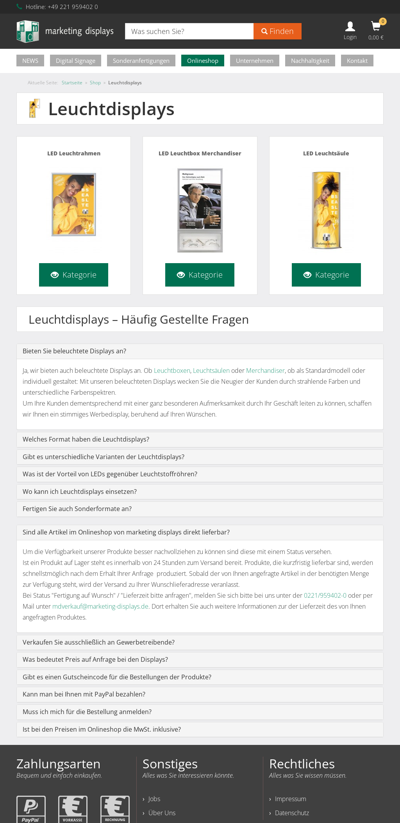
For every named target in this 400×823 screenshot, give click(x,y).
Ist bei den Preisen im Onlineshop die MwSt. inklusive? (102, 729)
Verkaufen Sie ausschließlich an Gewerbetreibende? (99, 642)
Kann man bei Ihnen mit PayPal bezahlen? (84, 694)
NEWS (30, 60)
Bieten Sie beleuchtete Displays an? (74, 351)
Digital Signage (75, 60)
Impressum (290, 798)
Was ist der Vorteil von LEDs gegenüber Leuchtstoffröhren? (110, 474)
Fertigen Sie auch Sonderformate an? (77, 508)
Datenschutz (292, 813)
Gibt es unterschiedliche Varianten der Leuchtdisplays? (103, 456)
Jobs (154, 798)
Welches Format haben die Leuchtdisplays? (86, 439)
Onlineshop (202, 60)
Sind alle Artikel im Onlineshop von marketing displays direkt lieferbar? (126, 532)
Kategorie (73, 274)
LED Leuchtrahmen (73, 153)
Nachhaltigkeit (310, 60)
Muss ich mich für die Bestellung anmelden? (87, 711)
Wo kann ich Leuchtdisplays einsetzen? (80, 491)
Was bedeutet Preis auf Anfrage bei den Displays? (95, 659)
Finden (277, 31)
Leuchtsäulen (211, 370)
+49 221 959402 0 (73, 7)
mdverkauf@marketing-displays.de (100, 606)
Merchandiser (265, 370)
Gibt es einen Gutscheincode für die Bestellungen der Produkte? (117, 677)
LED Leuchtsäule (326, 153)
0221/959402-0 (325, 595)
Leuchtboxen (172, 370)
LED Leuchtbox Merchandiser (200, 153)
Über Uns (161, 813)
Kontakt (357, 60)
